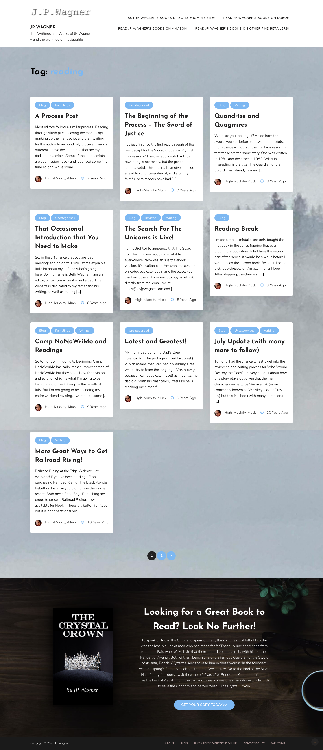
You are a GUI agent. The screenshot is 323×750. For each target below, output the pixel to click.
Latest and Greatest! (155, 342)
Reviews (151, 218)
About (169, 743)
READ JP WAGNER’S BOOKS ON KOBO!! (256, 18)
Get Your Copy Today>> (204, 704)
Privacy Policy (254, 743)
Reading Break (236, 229)
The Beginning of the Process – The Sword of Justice (158, 125)
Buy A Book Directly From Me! (215, 743)
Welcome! (278, 743)
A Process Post (56, 116)
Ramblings (62, 105)
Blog (42, 105)
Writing (240, 105)
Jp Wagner (43, 27)
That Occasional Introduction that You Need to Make (67, 238)
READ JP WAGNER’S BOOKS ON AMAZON (152, 28)
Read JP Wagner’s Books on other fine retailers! (242, 28)
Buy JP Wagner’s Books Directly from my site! (171, 18)
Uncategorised (139, 105)
